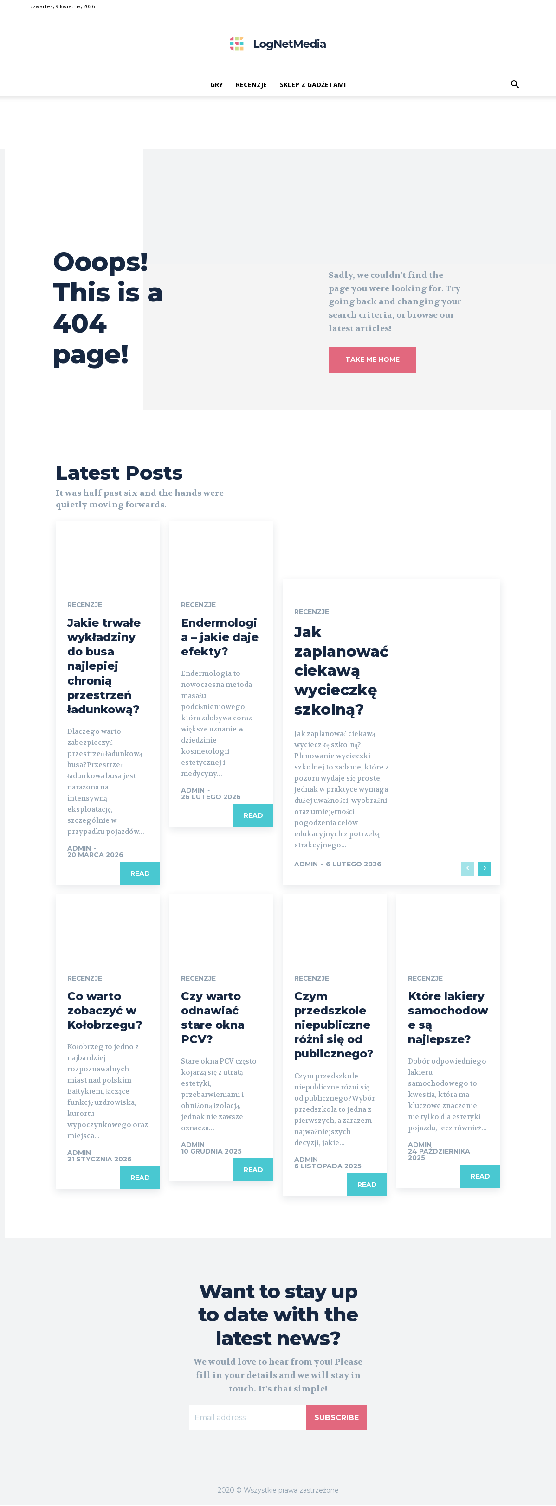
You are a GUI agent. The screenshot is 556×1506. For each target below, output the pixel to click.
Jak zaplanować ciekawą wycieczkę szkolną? (341, 672)
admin (79, 850)
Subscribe (336, 1419)
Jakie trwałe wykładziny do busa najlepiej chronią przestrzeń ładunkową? (104, 667)
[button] (515, 85)
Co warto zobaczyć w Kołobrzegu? (104, 1012)
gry (216, 84)
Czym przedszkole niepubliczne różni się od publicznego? (334, 1026)
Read (140, 875)
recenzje (251, 84)
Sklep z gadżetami (313, 84)
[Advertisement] (278, 128)
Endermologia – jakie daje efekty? (220, 638)
